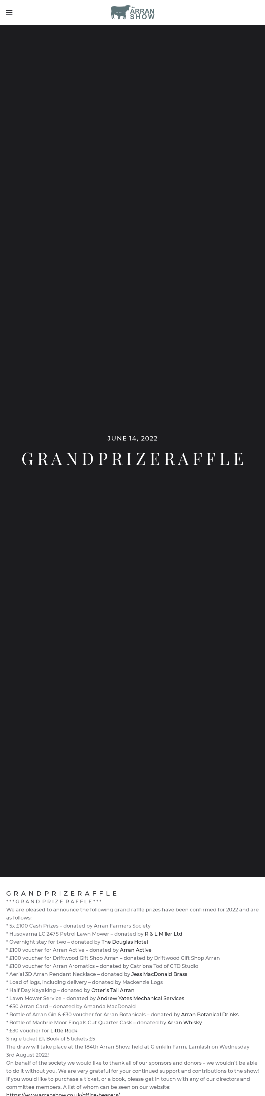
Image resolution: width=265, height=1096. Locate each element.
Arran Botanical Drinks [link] (210, 1015)
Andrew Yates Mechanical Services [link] (140, 998)
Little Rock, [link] (64, 1031)
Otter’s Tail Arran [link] (113, 990)
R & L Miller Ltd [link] (163, 934)
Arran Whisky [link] (184, 1023)
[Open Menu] (9, 12)
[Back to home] (132, 12)
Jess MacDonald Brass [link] (159, 974)
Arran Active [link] (136, 950)
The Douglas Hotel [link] (125, 942)
